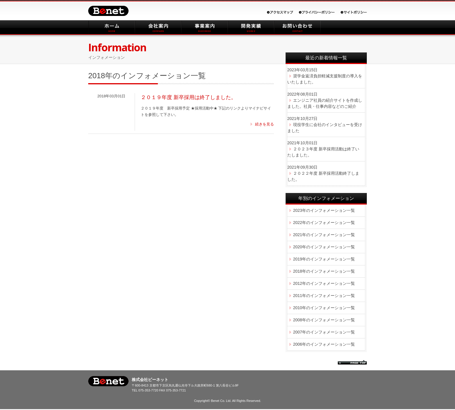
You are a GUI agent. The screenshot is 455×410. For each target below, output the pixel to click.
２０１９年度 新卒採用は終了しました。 (188, 97)
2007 (297, 332)
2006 (297, 344)
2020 (297, 247)
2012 (297, 283)
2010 (297, 307)
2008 (297, 320)
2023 (297, 210)
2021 (297, 234)
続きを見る (264, 124)
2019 (297, 259)
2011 (297, 295)
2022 (297, 222)
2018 (297, 271)
